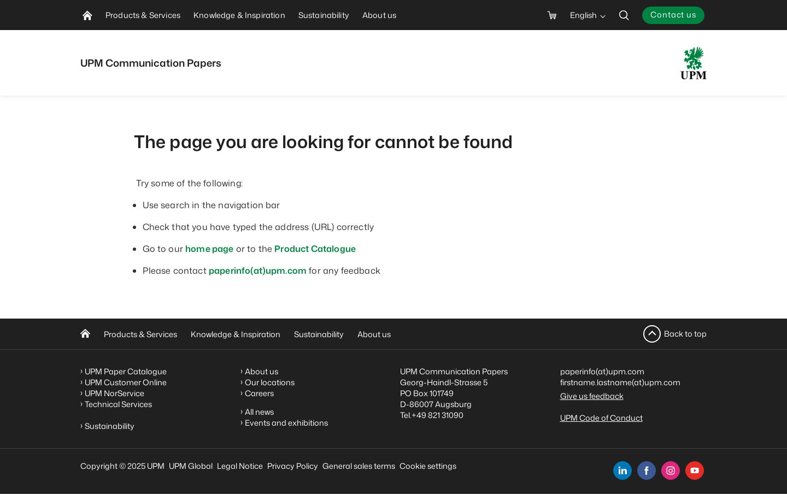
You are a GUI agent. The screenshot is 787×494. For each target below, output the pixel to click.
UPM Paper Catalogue (126, 371)
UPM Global (191, 466)
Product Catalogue (315, 249)
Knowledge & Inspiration (235, 334)
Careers (259, 393)
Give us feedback (592, 396)
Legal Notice (240, 466)
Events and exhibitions (286, 422)
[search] (624, 15)
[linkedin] (622, 470)
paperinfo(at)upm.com (258, 270)
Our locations (270, 382)
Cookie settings (428, 466)
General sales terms (358, 466)
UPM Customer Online (126, 382)
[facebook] (646, 470)
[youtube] (694, 470)
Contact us (673, 14)
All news (259, 411)
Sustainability (319, 334)
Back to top (685, 333)
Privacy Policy (292, 466)
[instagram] (670, 470)
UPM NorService (114, 393)
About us (374, 334)
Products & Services (140, 334)
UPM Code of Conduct (601, 418)
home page (209, 249)
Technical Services (118, 404)
